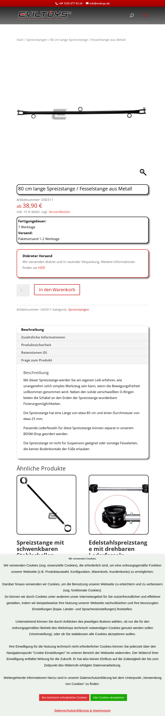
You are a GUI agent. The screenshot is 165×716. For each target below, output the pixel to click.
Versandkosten (59, 212)
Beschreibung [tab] (32, 329)
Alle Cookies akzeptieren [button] (108, 697)
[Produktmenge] (23, 290)
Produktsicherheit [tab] (36, 345)
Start (20, 40)
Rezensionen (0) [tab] (34, 352)
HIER (41, 267)
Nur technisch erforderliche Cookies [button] (64, 697)
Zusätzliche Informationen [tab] (43, 337)
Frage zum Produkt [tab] (36, 360)
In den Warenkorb (57, 290)
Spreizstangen (36, 40)
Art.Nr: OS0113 (118, 523)
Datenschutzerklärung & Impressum (82, 710)
